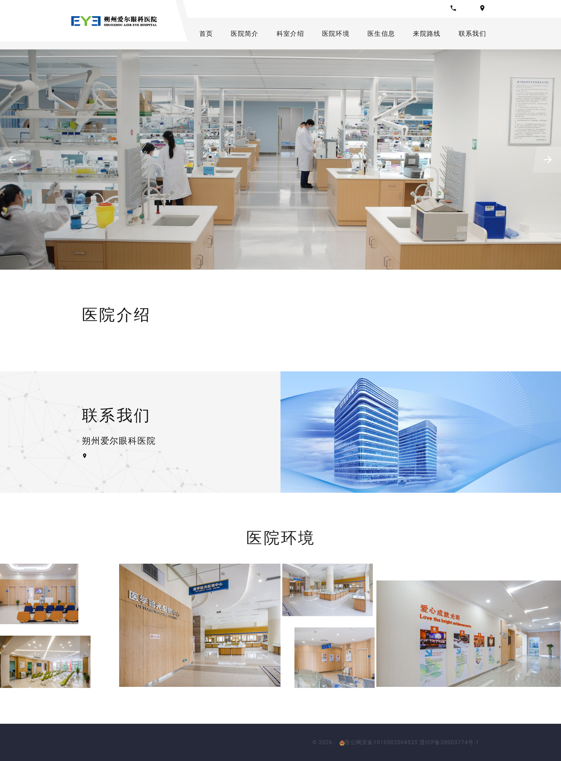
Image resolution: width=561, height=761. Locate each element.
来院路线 (426, 33)
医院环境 (336, 33)
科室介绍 (290, 33)
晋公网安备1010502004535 (379, 742)
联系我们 (472, 33)
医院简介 (244, 33)
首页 (206, 33)
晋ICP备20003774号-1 (449, 742)
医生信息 (381, 33)
